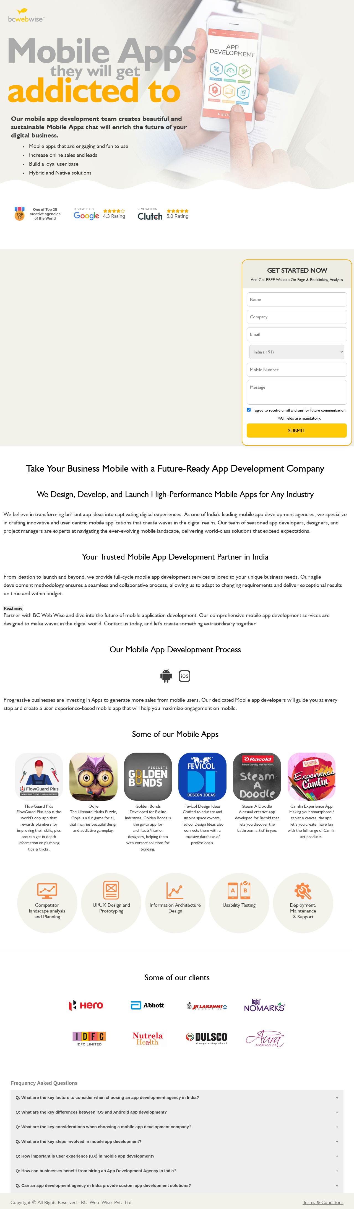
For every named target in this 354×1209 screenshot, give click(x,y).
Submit (296, 430)
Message (297, 392)
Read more (13, 608)
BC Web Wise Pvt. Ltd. (107, 1202)
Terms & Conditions (323, 1202)
